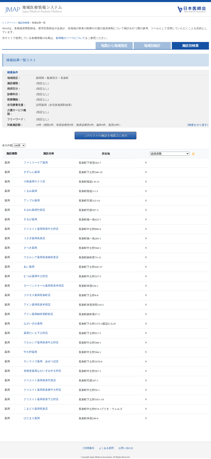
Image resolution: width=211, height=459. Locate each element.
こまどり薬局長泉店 (36, 408)
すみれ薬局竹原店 (34, 209)
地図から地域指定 (114, 45)
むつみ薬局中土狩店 (36, 276)
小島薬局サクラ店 (34, 181)
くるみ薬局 (30, 190)
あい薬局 (29, 266)
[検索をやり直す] (198, 124)
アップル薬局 (32, 200)
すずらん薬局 (32, 172)
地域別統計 (152, 45)
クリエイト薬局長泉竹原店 (40, 380)
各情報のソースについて (70, 38)
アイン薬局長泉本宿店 (37, 304)
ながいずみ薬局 (33, 323)
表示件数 (7, 145)
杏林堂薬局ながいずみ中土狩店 (42, 370)
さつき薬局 (30, 247)
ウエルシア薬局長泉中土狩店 (41, 342)
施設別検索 (23, 22)
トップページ (9, 22)
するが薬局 (30, 219)
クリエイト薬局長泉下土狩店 (41, 399)
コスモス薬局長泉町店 (37, 295)
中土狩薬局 (30, 351)
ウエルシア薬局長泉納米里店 (41, 257)
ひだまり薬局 (32, 418)
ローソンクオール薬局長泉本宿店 (44, 285)
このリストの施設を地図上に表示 (105, 135)
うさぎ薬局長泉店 (34, 238)
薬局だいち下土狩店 (36, 332)
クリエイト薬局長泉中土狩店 (41, 228)
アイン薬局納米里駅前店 (38, 314)
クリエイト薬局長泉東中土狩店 (42, 389)
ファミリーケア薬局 (36, 162)
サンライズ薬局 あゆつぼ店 (41, 361)
